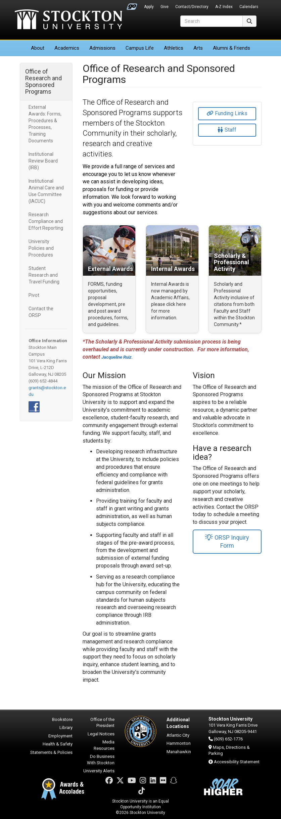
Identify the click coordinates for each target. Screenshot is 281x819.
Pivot (34, 295)
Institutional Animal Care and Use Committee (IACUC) (46, 191)
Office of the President (102, 722)
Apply (149, 6)
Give (164, 6)
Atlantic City (178, 735)
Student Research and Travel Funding (44, 275)
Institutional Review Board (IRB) (43, 160)
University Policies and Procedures (41, 248)
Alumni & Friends (231, 48)
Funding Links (226, 113)
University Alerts (98, 770)
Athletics (173, 48)
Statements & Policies (51, 752)
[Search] (211, 21)
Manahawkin (179, 751)
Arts (198, 48)
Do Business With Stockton (100, 759)
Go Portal (132, 5)
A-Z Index (224, 6)
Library (66, 727)
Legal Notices (101, 733)
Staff (227, 130)
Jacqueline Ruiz (116, 357)
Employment (60, 735)
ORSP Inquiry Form (227, 541)
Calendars (248, 6)
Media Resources (104, 745)
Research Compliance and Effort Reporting (46, 221)
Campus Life (140, 48)
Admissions (102, 48)
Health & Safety (58, 743)
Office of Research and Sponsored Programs (43, 81)
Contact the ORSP (41, 312)
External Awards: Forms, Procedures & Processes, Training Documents (45, 123)
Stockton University (68, 20)
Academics (66, 48)
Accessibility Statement (237, 761)
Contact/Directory (191, 6)
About (37, 48)
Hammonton (179, 743)
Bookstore (62, 719)
